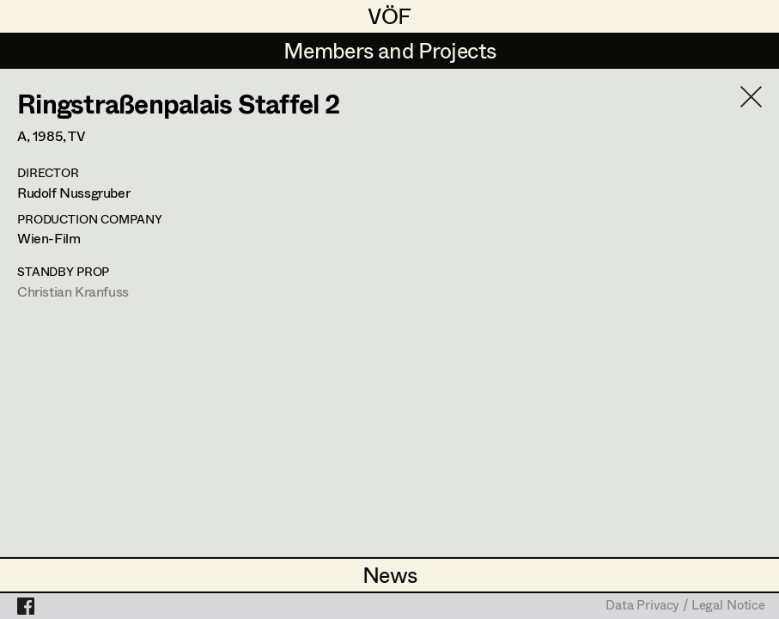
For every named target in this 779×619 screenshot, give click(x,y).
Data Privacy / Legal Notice (685, 606)
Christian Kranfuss (73, 291)
